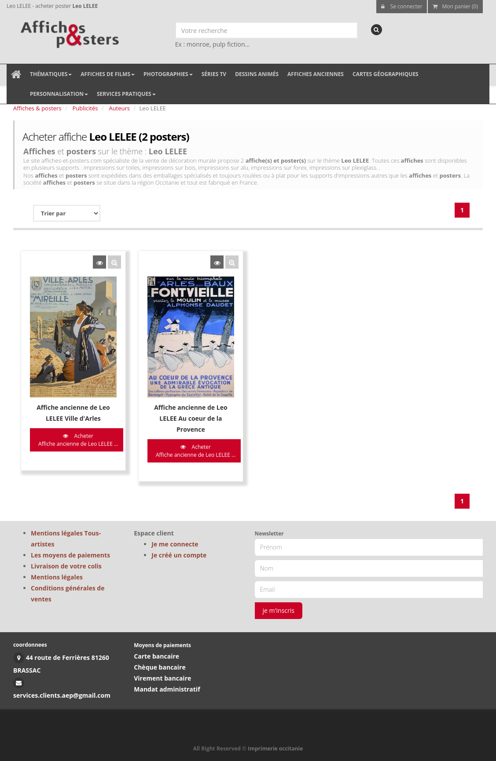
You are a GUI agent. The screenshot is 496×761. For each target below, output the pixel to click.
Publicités (85, 108)
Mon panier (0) (455, 6)
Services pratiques (126, 94)
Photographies (168, 74)
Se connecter (402, 6)
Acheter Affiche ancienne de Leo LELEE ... (78, 439)
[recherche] (376, 29)
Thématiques (51, 74)
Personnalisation (59, 94)
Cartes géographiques (386, 74)
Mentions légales (57, 577)
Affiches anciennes (315, 74)
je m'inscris (279, 610)
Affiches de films (108, 74)
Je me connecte (174, 544)
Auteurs (119, 108)
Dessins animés (257, 74)
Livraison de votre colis (66, 566)
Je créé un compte (178, 555)
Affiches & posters (37, 108)
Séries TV (214, 74)
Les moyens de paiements (70, 555)
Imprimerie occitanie (275, 748)
